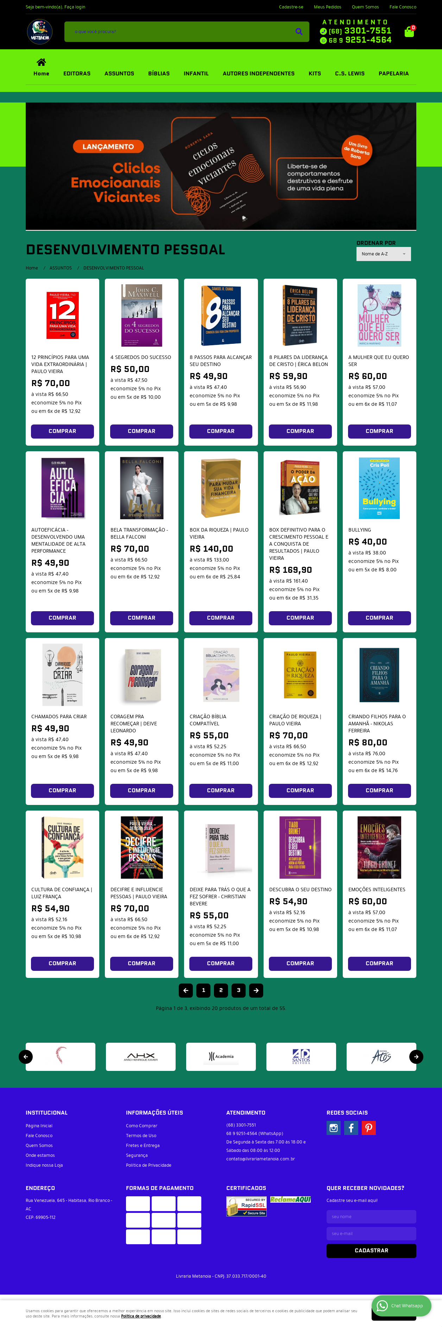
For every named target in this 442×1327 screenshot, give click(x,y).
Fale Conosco (403, 7)
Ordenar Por (376, 243)
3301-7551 (360, 31)
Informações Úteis (154, 1113)
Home (41, 73)
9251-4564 (360, 40)
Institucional (47, 1113)
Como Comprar (141, 1125)
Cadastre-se (291, 7)
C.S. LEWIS (350, 73)
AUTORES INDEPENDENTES (259, 73)
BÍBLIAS (159, 73)
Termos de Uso (141, 1135)
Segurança (137, 1155)
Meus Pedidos (327, 7)
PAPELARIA (394, 73)
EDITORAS (76, 73)
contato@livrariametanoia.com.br (260, 1158)
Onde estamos (40, 1155)
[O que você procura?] (299, 31)
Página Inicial (39, 1125)
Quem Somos (365, 7)
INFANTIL (196, 73)
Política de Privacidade (148, 1165)
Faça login (74, 7)
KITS (315, 73)
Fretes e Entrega (143, 1145)
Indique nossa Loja (44, 1165)
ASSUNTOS (119, 73)
